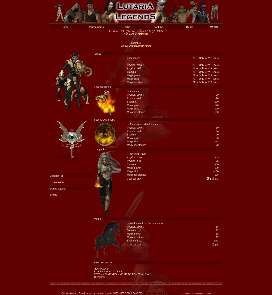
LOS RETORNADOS (140, 45)
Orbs (127, 27)
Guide (189, 27)
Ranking (158, 27)
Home (65, 27)
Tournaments (96, 27)
